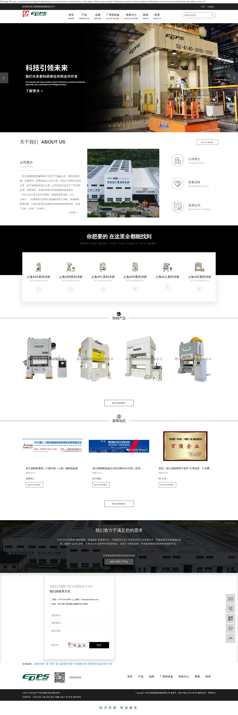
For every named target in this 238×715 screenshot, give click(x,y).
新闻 (197, 676)
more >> (74, 212)
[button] (110, 126)
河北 (70, 697)
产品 (140, 676)
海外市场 (77, 697)
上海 (44, 697)
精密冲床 (92, 664)
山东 (61, 697)
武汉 (39, 697)
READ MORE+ (119, 403)
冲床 (109, 664)
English (211, 6)
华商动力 (212, 693)
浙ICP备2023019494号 (187, 693)
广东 (66, 697)
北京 (48, 697)
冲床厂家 (53, 664)
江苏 (35, 697)
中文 (203, 6)
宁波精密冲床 (80, 664)
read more (207, 142)
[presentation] (4, 77)
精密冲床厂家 (41, 664)
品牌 (151, 676)
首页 (130, 676)
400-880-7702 (119, 561)
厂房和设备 (166, 676)
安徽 (57, 697)
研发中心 (183, 676)
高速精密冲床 (66, 664)
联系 (208, 676)
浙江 (53, 697)
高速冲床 (102, 664)
